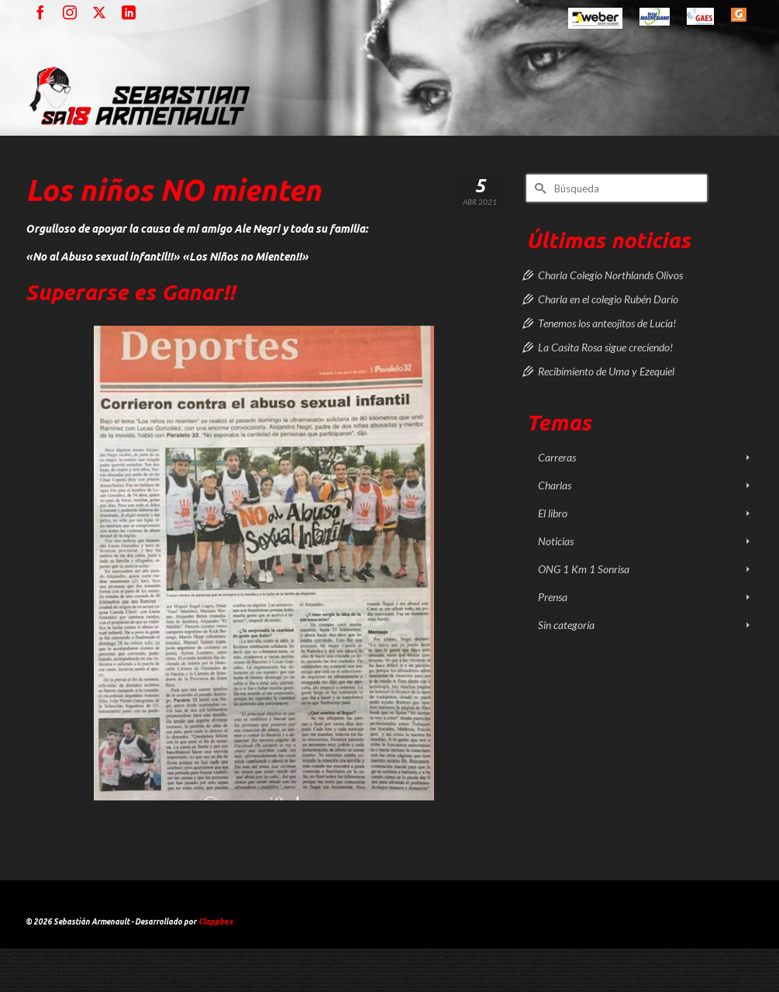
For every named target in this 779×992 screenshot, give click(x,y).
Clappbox (215, 922)
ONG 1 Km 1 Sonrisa (583, 568)
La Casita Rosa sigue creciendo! (605, 347)
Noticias (556, 541)
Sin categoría (566, 624)
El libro (552, 513)
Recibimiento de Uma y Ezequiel (606, 371)
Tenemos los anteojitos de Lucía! (607, 323)
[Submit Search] (538, 188)
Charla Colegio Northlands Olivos (610, 275)
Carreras (557, 457)
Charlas (554, 485)
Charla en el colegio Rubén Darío (608, 299)
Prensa (552, 596)
